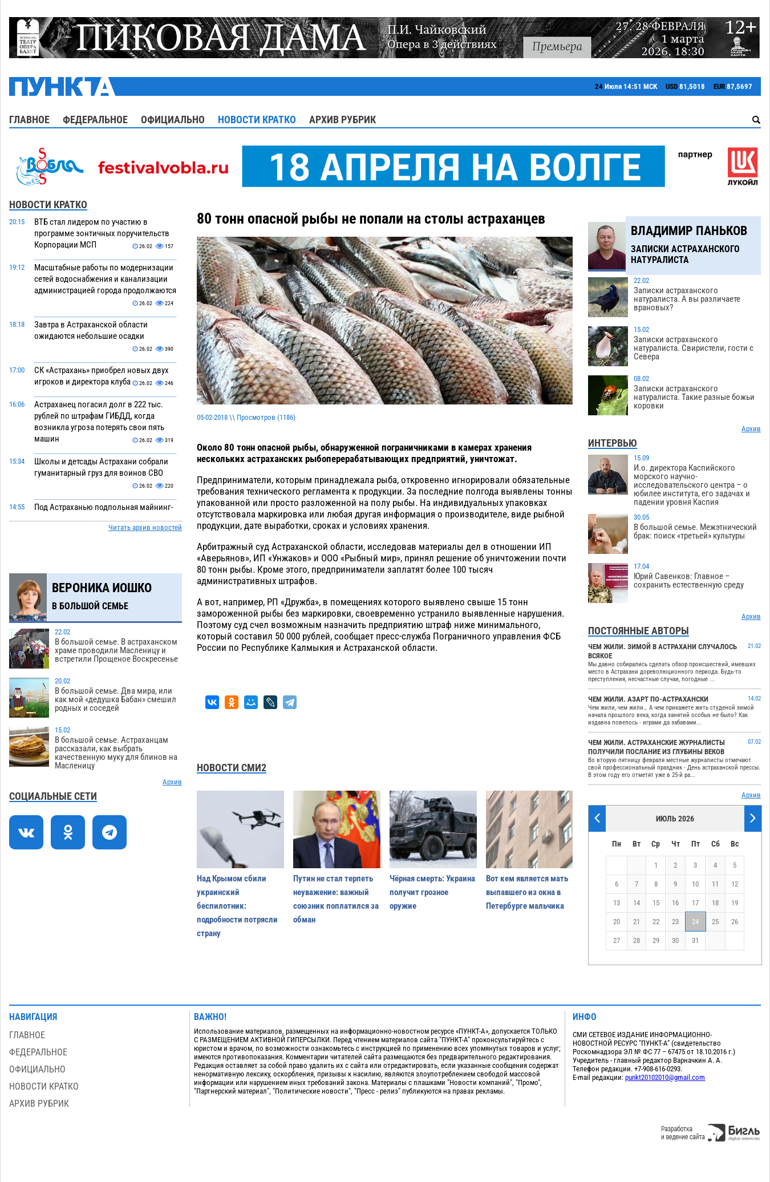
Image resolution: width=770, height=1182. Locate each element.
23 (675, 921)
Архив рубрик (342, 120)
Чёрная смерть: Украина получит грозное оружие (432, 892)
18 (715, 902)
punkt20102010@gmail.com (665, 1077)
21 (636, 921)
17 (695, 902)
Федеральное (95, 120)
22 (656, 921)
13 (616, 902)
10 (695, 884)
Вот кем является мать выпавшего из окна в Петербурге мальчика (527, 892)
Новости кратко (257, 120)
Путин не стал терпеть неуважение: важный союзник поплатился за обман (336, 899)
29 (656, 940)
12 (734, 884)
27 (616, 940)
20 (616, 921)
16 (675, 902)
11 (715, 884)
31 (695, 940)
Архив (172, 782)
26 (734, 921)
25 (715, 921)
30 (675, 940)
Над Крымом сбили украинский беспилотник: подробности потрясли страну (237, 905)
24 (695, 921)
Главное (29, 120)
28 (636, 940)
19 (734, 902)
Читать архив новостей (145, 527)
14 (636, 902)
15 (656, 902)
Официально (173, 120)
